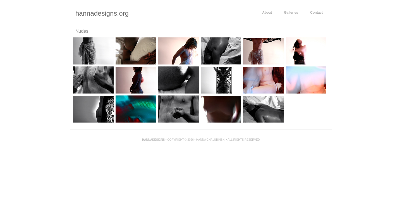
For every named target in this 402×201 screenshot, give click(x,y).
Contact (316, 13)
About (267, 13)
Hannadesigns (153, 139)
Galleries (291, 13)
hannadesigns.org (102, 13)
